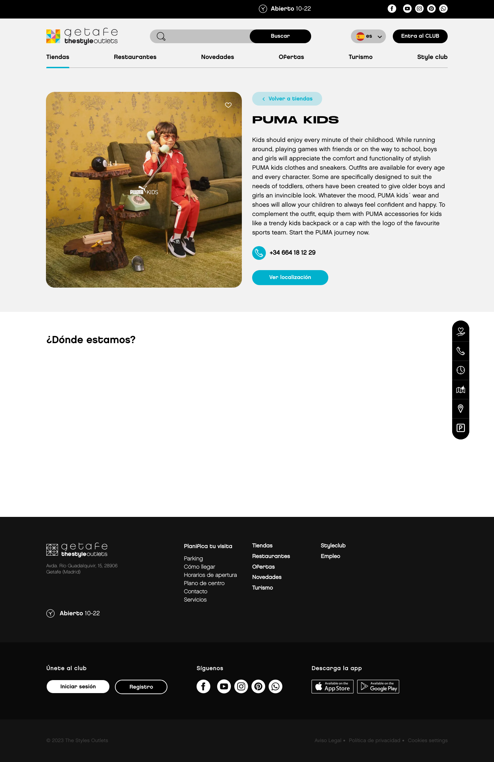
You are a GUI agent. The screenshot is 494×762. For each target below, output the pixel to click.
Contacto (195, 591)
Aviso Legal (328, 740)
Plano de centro (204, 583)
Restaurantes (135, 57)
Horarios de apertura (210, 575)
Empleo (330, 556)
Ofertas (291, 57)
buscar (280, 36)
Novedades (217, 57)
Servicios (195, 600)
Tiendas (57, 57)
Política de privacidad (374, 740)
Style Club (432, 57)
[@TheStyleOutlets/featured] (407, 9)
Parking (193, 558)
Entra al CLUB (420, 36)
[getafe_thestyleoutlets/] (419, 9)
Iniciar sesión (78, 686)
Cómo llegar (199, 567)
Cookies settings (428, 740)
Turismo (361, 57)
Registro (141, 687)
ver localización (290, 277)
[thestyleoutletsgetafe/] (392, 9)
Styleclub (333, 545)
